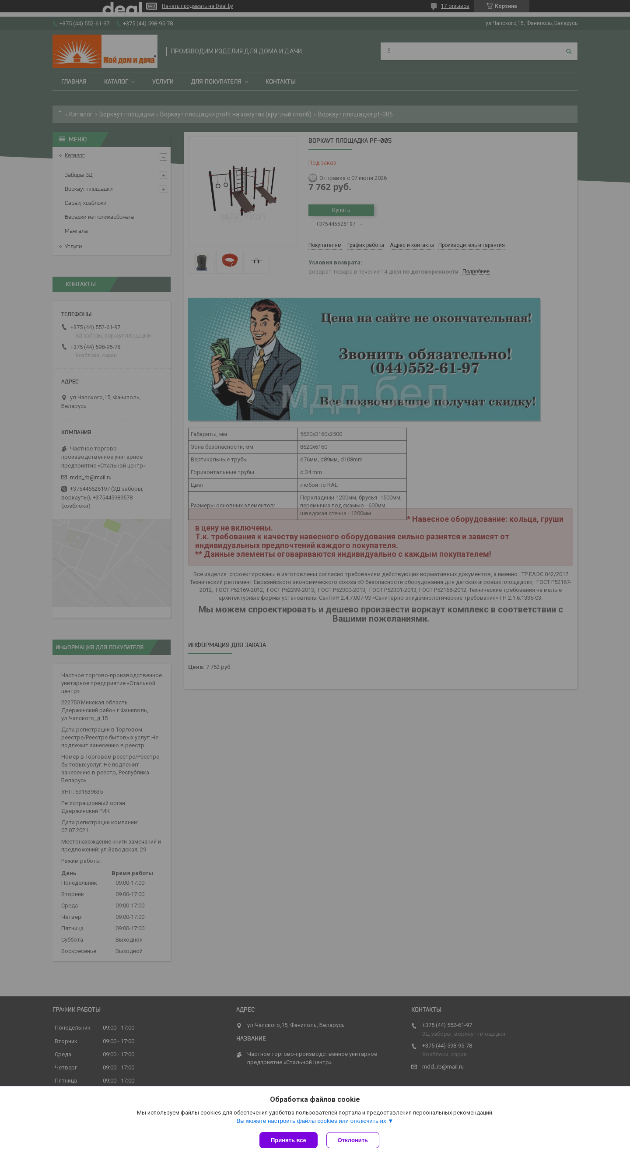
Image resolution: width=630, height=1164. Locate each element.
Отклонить (353, 1140)
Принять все (288, 1140)
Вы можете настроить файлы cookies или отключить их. (312, 1121)
